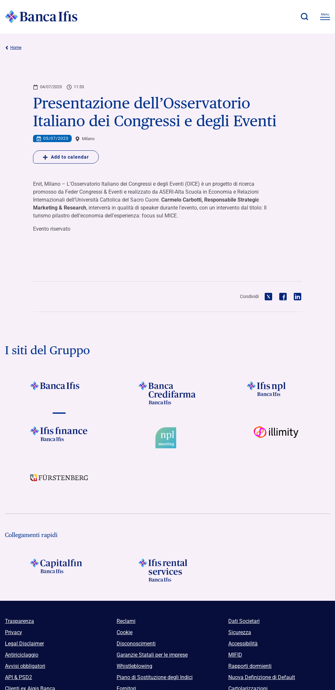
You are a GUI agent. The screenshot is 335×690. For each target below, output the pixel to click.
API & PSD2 (18, 677)
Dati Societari (244, 621)
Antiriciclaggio (21, 655)
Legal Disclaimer (24, 643)
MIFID (235, 655)
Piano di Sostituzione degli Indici (155, 677)
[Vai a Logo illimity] (276, 438)
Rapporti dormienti (250, 666)
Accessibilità (243, 643)
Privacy (13, 632)
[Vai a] (59, 393)
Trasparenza (19, 621)
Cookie (124, 632)
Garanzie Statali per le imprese (152, 655)
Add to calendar (66, 157)
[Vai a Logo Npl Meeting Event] (167, 438)
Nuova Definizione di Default (261, 677)
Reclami (126, 621)
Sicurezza (239, 632)
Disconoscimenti (136, 643)
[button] (304, 16)
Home (13, 47)
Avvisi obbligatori (25, 666)
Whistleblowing (134, 666)
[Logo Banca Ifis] (41, 16)
